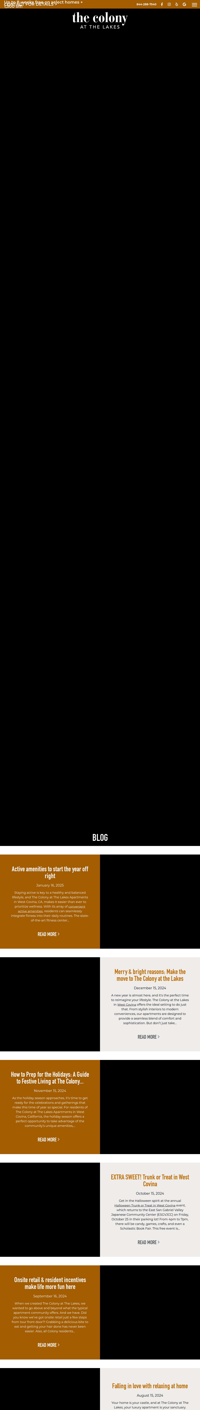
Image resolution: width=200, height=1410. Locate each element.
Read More (48, 934)
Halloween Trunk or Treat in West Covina (145, 1205)
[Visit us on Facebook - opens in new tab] (162, 4)
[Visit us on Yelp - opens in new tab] (176, 4)
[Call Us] (146, 4)
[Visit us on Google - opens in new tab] (184, 4)
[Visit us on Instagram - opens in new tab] (169, 4)
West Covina (126, 1005)
